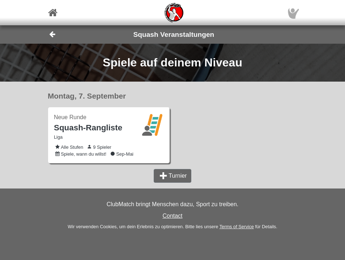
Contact (172, 216)
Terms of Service (237, 226)
